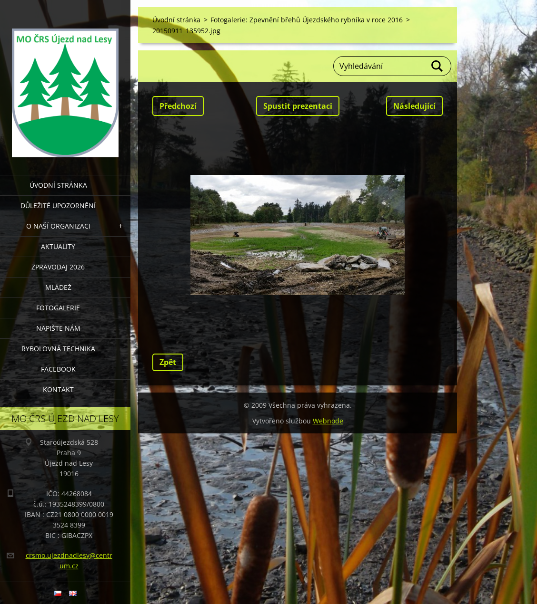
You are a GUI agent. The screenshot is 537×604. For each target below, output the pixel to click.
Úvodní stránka (58, 185)
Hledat (437, 66)
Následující (414, 106)
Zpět (167, 362)
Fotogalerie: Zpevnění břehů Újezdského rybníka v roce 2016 (306, 19)
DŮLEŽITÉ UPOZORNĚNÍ (58, 205)
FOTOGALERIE (58, 307)
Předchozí (178, 106)
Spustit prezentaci (297, 106)
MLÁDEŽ (58, 287)
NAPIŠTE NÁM (58, 328)
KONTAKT (58, 389)
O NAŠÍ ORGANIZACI (58, 225)
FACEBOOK (58, 369)
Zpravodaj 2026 (58, 266)
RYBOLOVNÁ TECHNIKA (58, 348)
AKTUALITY (58, 246)
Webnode (328, 420)
